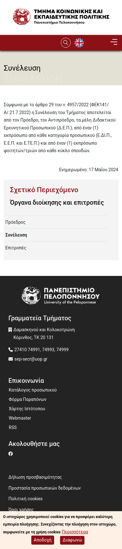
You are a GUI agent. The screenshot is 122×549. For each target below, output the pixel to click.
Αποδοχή (43, 540)
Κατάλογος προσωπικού (33, 389)
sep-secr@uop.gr (31, 359)
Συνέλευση (16, 234)
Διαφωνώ (72, 540)
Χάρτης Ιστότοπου (27, 408)
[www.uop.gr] (61, 296)
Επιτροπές (15, 247)
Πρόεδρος (15, 222)
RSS (13, 427)
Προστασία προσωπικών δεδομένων (44, 488)
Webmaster (20, 418)
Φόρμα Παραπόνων (27, 399)
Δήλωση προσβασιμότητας (35, 477)
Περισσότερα (75, 532)
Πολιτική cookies (25, 498)
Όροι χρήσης (21, 509)
